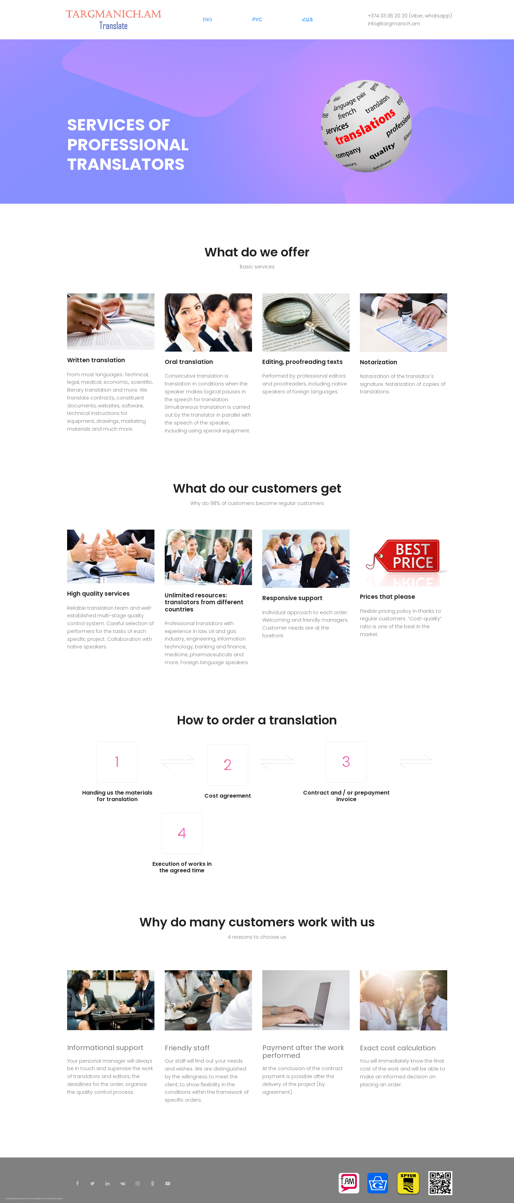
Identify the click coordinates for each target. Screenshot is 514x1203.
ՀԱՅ (307, 19)
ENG (207, 19)
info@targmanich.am (394, 23)
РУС (257, 19)
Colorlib (59, 1199)
